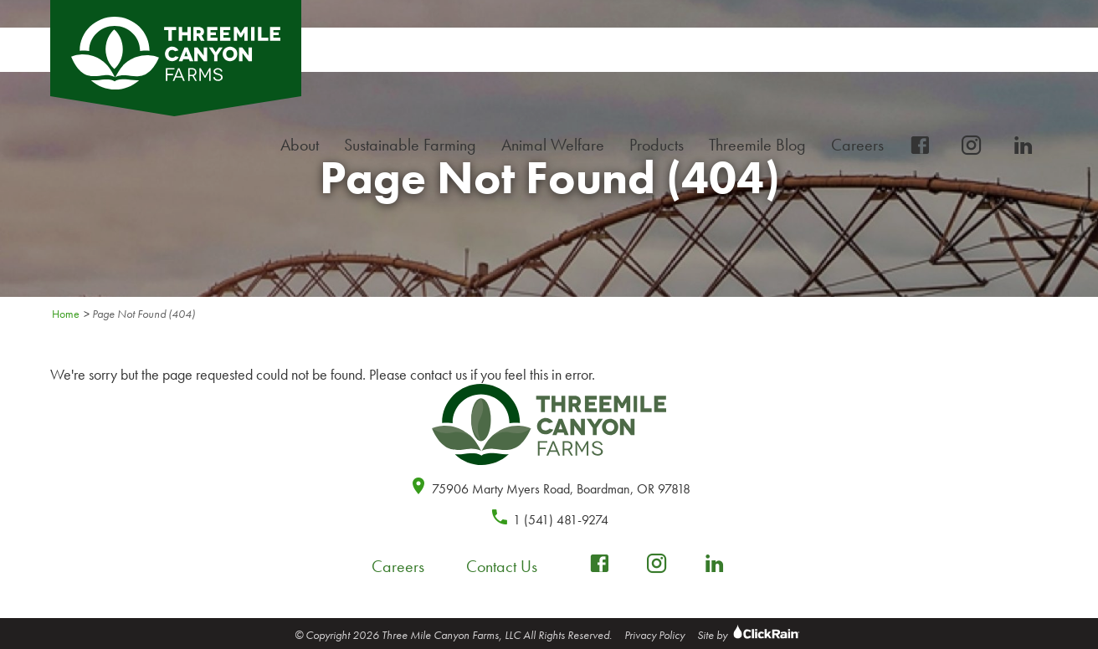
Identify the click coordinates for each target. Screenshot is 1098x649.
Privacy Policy (654, 634)
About (303, 145)
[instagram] (971, 146)
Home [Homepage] (66, 313)
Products (660, 145)
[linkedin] (1023, 146)
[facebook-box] (919, 146)
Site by (750, 634)
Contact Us (501, 566)
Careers (861, 145)
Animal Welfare (552, 145)
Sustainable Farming (414, 145)
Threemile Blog (757, 145)
